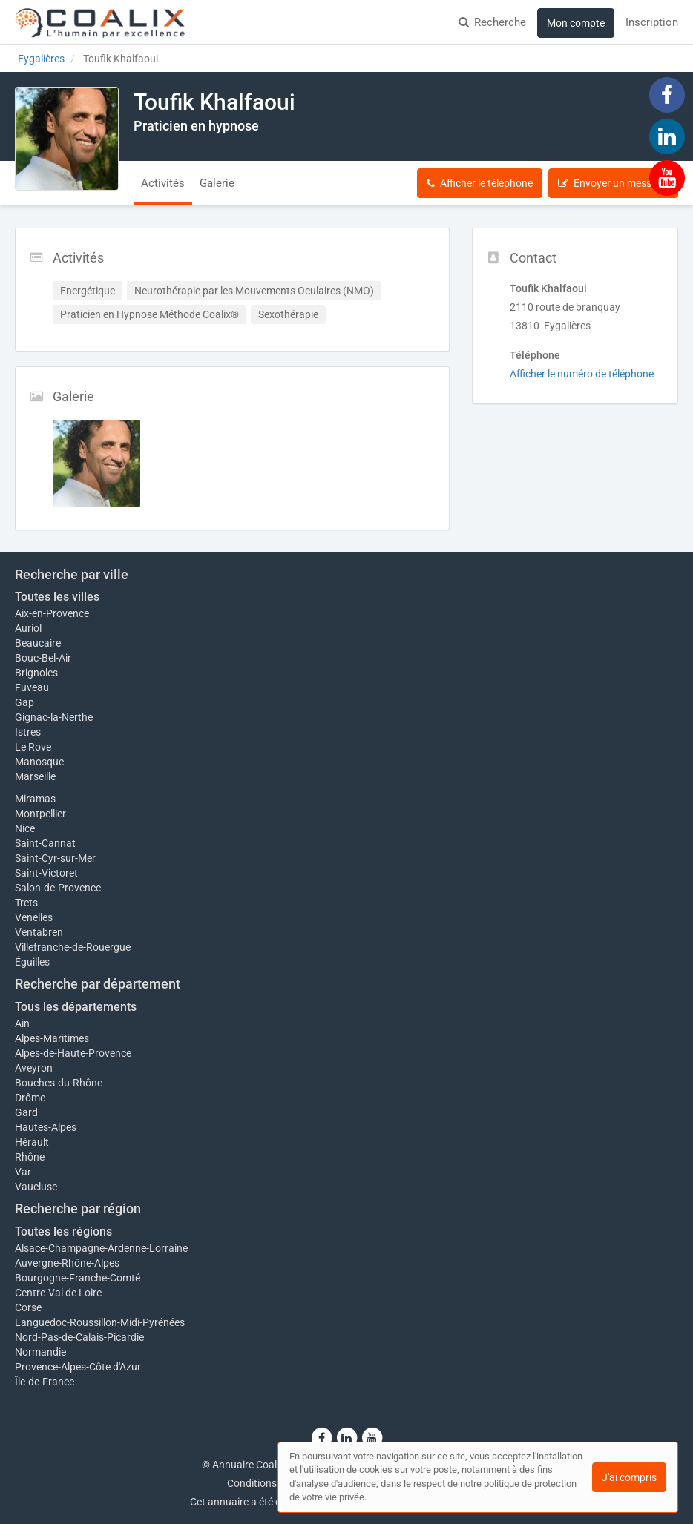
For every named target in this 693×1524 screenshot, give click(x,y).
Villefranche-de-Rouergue (73, 947)
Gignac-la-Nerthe (54, 717)
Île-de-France (44, 1382)
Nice (25, 828)
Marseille (35, 776)
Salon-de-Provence (58, 888)
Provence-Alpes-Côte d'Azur (78, 1367)
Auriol (28, 628)
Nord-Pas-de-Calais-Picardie (79, 1337)
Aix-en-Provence (52, 613)
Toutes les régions (63, 1231)
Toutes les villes (57, 597)
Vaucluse (36, 1187)
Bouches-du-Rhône (58, 1083)
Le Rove (33, 747)
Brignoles (36, 673)
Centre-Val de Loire (58, 1293)
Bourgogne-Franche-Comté (77, 1278)
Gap (24, 702)
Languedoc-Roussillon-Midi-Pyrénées (100, 1322)
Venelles (34, 917)
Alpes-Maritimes (52, 1038)
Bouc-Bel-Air (43, 658)
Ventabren (39, 932)
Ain (22, 1023)
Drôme (30, 1098)
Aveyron (34, 1068)
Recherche (492, 22)
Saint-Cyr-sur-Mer (55, 858)
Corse (28, 1307)
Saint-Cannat (45, 843)
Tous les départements (76, 1007)
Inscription (651, 22)
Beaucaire (38, 643)
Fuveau (32, 687)
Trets (26, 902)
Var (23, 1172)
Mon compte (576, 23)
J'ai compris (629, 1477)
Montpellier (40, 813)
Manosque (39, 762)
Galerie (217, 183)
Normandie (40, 1352)
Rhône (30, 1157)
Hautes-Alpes (45, 1127)
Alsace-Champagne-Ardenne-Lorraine (101, 1248)
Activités (163, 183)
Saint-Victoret (46, 873)
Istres (28, 732)
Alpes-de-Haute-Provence (73, 1053)
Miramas (35, 799)
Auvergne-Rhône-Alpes (67, 1263)
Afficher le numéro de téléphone (582, 374)
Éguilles (32, 962)
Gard (26, 1112)
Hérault (32, 1142)
